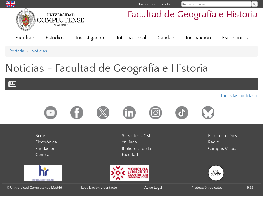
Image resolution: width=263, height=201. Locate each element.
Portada (16, 51)
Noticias (39, 51)
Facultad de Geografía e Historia (193, 14)
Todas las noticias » (239, 95)
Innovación (198, 38)
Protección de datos (207, 188)
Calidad (165, 38)
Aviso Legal (153, 188)
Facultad (24, 38)
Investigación (91, 38)
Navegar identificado (153, 4)
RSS (250, 188)
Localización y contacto (99, 188)
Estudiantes (235, 38)
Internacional (131, 38)
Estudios (55, 38)
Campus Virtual (223, 148)
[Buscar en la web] (254, 4)
